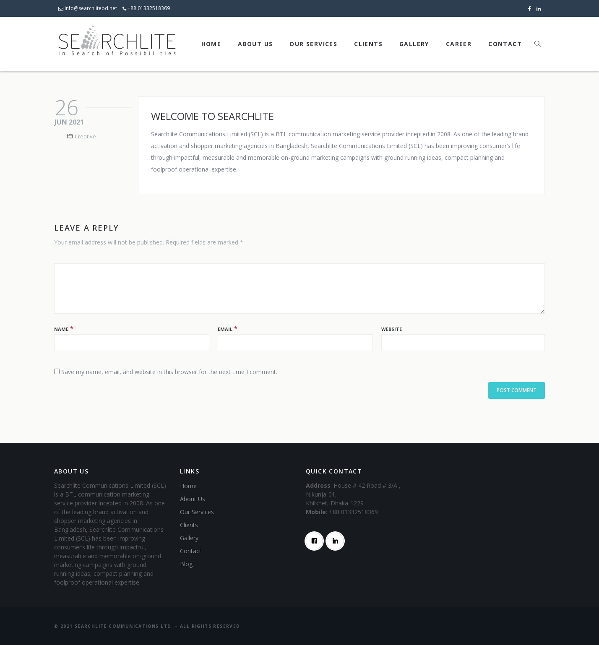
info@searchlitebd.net (87, 8)
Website (391, 329)
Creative (85, 136)
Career (458, 44)
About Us (255, 44)
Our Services (313, 44)
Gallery (414, 44)
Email (225, 329)
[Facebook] (316, 541)
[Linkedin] (337, 541)
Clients (368, 44)
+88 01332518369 (146, 8)
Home (211, 44)
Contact (505, 44)
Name (61, 329)
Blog (186, 564)
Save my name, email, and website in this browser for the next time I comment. (169, 372)
